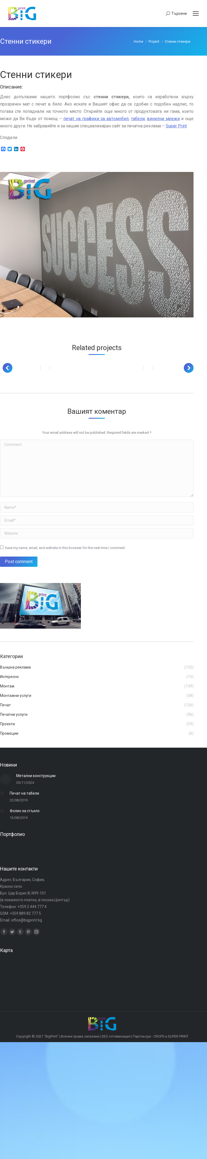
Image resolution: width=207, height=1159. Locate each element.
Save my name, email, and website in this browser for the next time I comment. (65, 548)
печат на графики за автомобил (96, 118)
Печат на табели (24, 793)
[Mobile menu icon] (195, 13)
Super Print (176, 125)
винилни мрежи (163, 118)
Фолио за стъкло (25, 811)
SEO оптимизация (116, 1036)
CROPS (159, 1036)
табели (138, 118)
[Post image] (45, 368)
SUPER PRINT (178, 1036)
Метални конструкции (36, 776)
